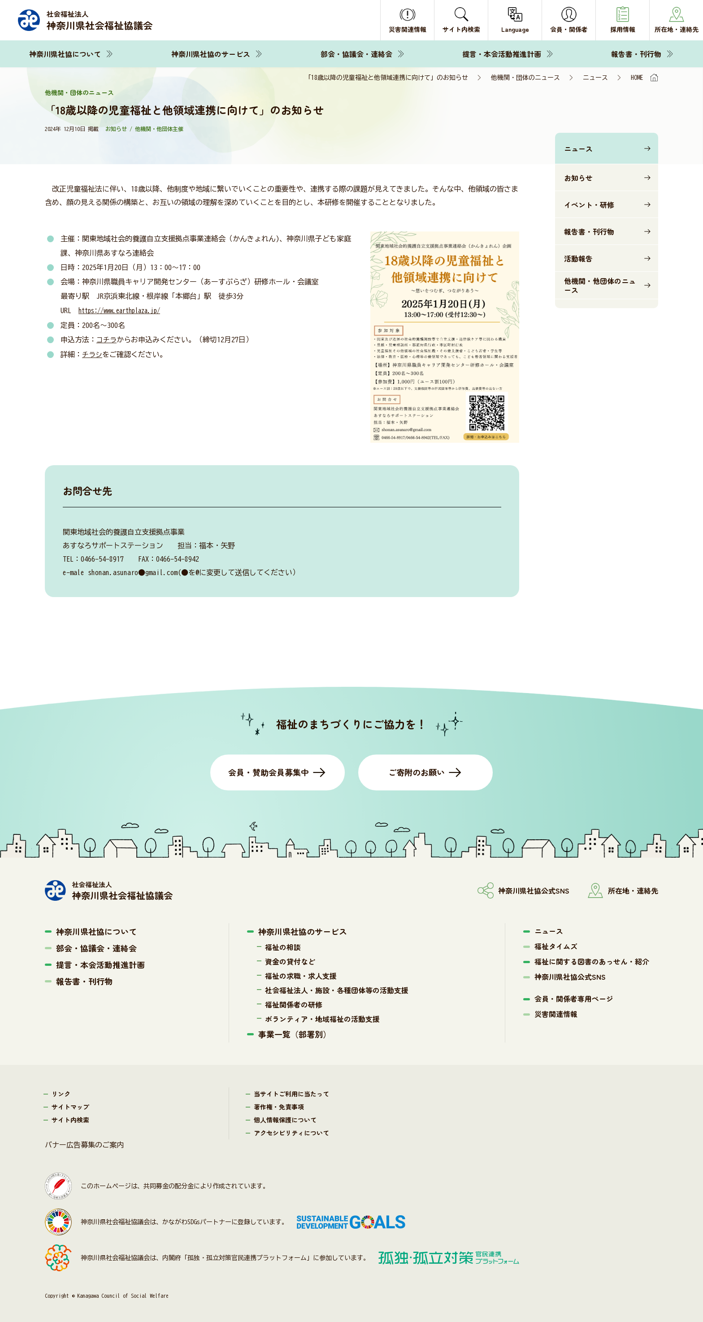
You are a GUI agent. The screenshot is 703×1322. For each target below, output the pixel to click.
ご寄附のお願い (416, 772)
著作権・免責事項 (279, 1106)
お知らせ (578, 177)
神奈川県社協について (65, 53)
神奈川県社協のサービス (210, 53)
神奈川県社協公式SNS (570, 976)
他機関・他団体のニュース (600, 285)
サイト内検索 (70, 1119)
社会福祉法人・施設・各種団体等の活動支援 (336, 990)
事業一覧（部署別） (294, 1034)
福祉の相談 (283, 947)
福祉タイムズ (555, 946)
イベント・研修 (589, 204)
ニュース (595, 77)
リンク (61, 1093)
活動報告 (578, 258)
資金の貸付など (290, 961)
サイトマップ (70, 1106)
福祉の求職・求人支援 (301, 975)
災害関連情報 (555, 1013)
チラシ (93, 353)
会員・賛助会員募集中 (268, 772)
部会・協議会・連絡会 (356, 53)
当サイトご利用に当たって (291, 1093)
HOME (637, 77)
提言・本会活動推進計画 (501, 53)
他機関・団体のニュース (525, 77)
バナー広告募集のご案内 (84, 1144)
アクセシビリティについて (291, 1132)
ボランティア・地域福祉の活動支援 (322, 1018)
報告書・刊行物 (636, 53)
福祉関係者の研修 (293, 1004)
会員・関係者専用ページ (573, 998)
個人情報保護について (285, 1119)
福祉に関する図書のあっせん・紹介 (591, 961)
